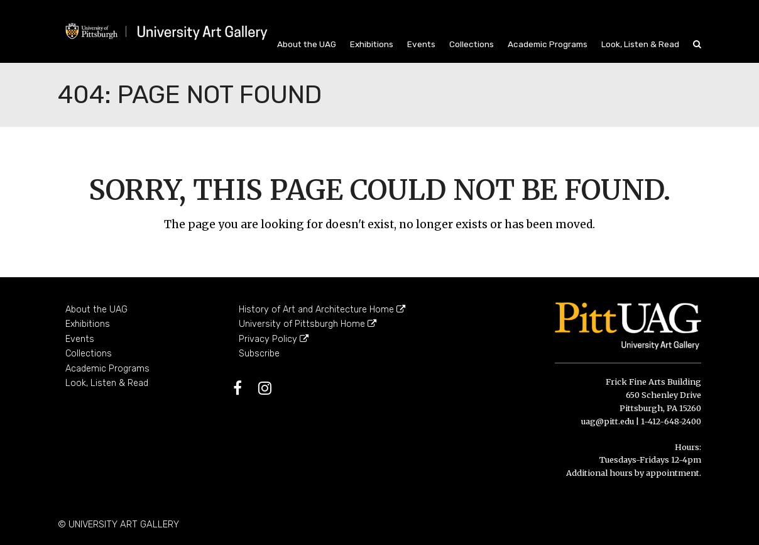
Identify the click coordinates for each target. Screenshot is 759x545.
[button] (697, 44)
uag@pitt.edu (607, 421)
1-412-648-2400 (671, 421)
